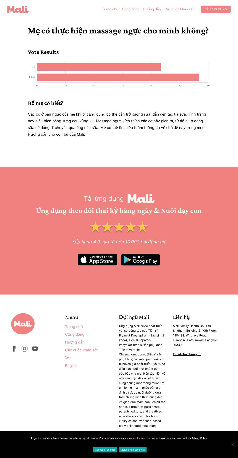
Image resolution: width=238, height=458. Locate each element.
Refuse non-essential (133, 449)
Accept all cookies (105, 449)
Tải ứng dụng (216, 9)
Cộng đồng (130, 9)
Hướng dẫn (152, 9)
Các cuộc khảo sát (179, 9)
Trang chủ (110, 9)
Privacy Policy (199, 438)
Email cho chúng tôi (187, 354)
